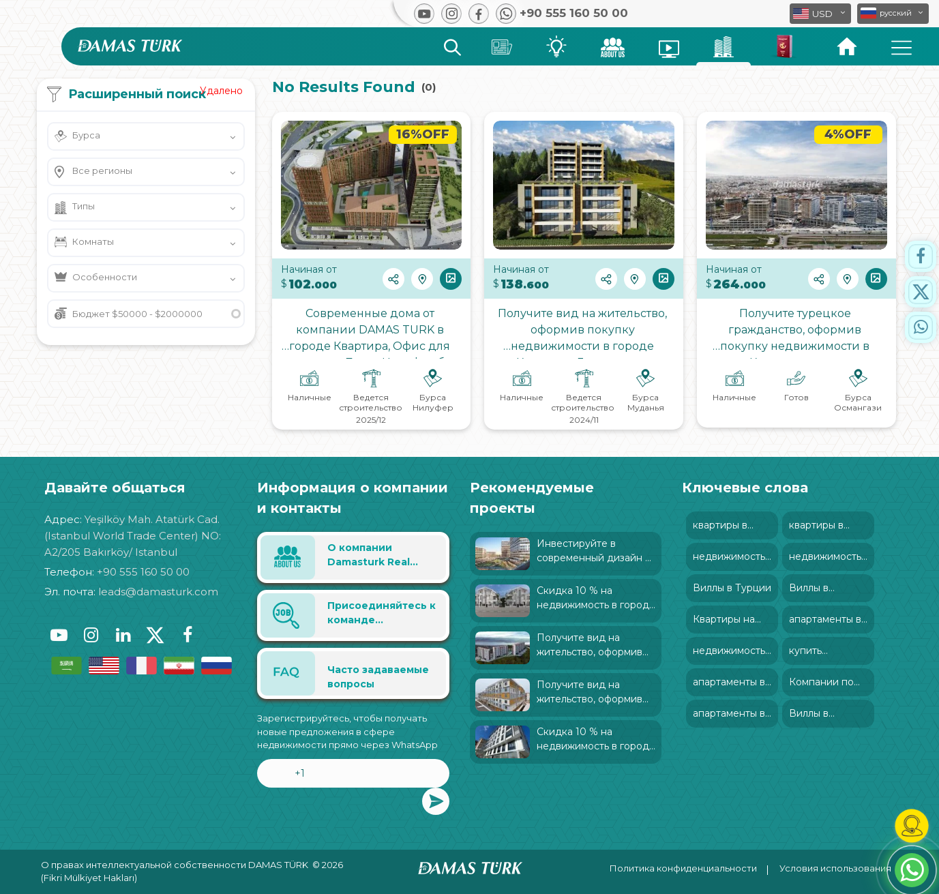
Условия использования (835, 868)
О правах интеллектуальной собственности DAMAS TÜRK (174, 864)
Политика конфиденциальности (683, 868)
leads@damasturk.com (158, 591)
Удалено (221, 91)
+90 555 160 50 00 (143, 571)
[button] (893, 13)
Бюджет (137, 313)
